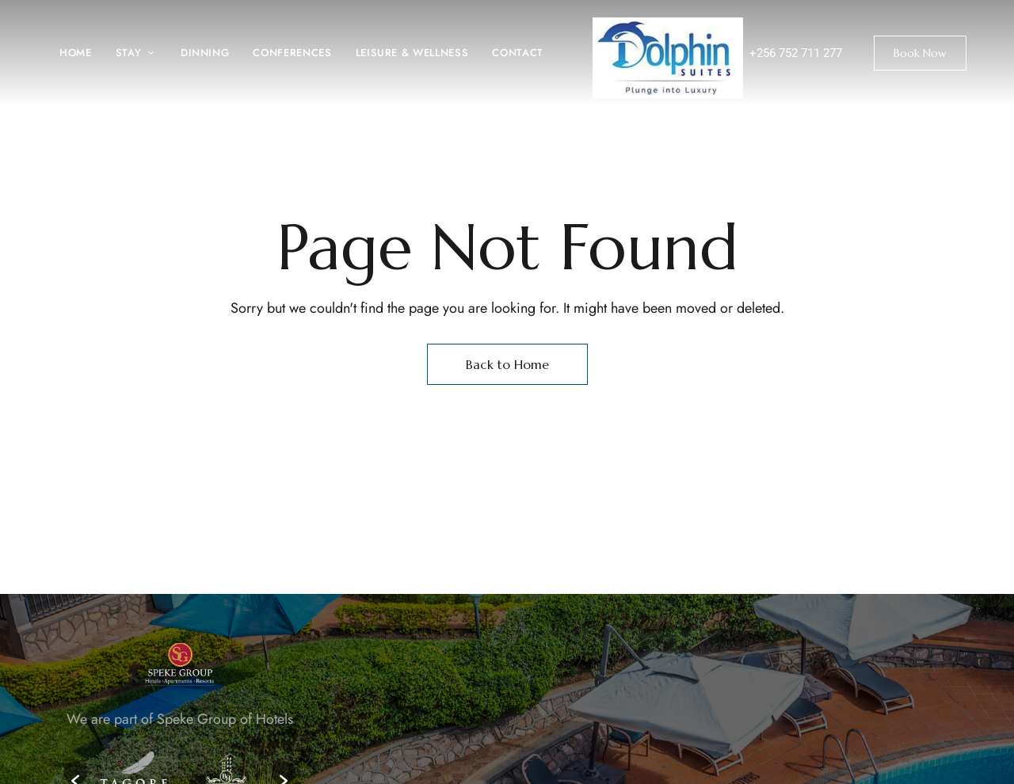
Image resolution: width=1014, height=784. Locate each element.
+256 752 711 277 (795, 53)
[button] (920, 53)
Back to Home (507, 364)
